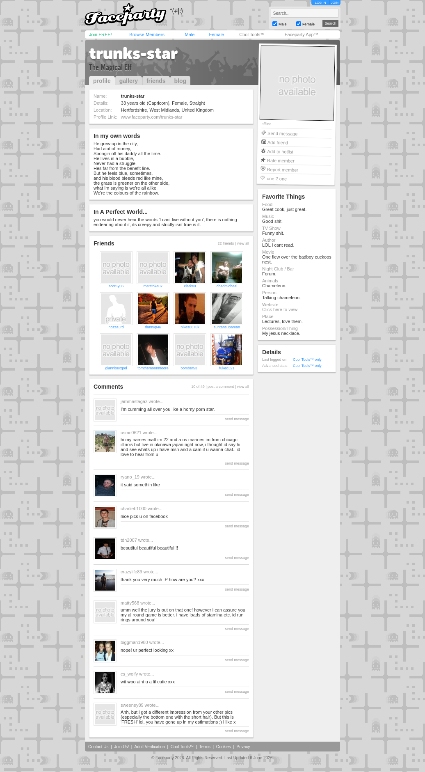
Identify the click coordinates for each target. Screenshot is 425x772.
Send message (282, 133)
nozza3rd (115, 327)
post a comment (221, 387)
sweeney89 (132, 705)
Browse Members (147, 34)
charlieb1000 (133, 508)
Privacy (243, 747)
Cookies (223, 747)
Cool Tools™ (252, 34)
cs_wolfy (129, 673)
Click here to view (279, 309)
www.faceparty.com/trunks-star (152, 117)
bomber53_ (190, 368)
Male (189, 34)
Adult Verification (149, 747)
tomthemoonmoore (153, 368)
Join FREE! (100, 34)
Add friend (277, 142)
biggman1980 (134, 642)
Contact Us (98, 747)
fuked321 (226, 368)
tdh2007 (129, 540)
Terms (204, 747)
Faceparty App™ (301, 34)
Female (216, 34)
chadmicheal (227, 286)
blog (180, 81)
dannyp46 (153, 327)
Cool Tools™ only (307, 359)
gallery (128, 81)
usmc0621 (131, 432)
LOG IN (320, 3)
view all (243, 243)
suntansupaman (227, 327)
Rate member (281, 160)
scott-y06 (116, 286)
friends (156, 81)
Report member (283, 169)
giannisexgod (116, 368)
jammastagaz (134, 401)
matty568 (130, 602)
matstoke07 (153, 286)
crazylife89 (131, 571)
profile (102, 81)
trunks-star (133, 53)
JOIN (334, 3)
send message (237, 419)
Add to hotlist (280, 151)
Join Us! (121, 747)
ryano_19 (130, 476)
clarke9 (190, 286)
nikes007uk (190, 327)
